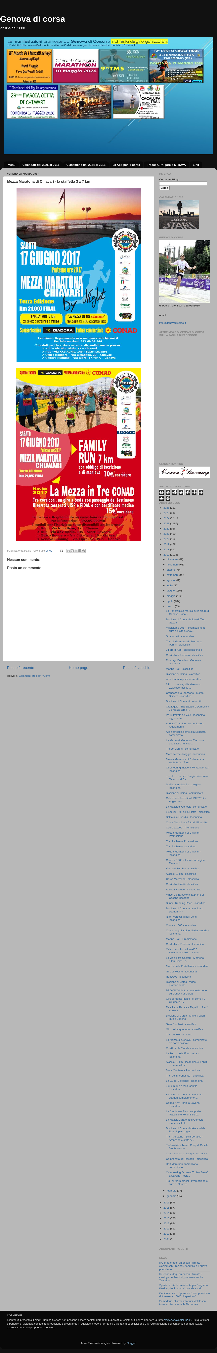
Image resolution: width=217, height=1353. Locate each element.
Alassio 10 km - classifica (181, 873)
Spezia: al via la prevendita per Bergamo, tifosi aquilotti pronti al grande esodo (183, 1287)
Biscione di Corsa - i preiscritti (183, 701)
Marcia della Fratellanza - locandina (187, 966)
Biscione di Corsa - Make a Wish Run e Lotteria (185, 1017)
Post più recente (20, 668)
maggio (171, 595)
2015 (166, 1207)
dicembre (172, 559)
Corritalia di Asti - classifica (182, 884)
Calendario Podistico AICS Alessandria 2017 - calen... (183, 951)
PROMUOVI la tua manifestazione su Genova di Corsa (186, 992)
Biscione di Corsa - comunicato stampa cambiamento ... (184, 1096)
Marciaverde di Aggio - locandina (185, 754)
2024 (166, 518)
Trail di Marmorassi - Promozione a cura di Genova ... (187, 1182)
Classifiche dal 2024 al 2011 (86, 164)
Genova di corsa (32, 19)
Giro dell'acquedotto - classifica (184, 1029)
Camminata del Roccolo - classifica (187, 1158)
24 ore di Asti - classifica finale (184, 649)
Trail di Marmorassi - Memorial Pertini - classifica (184, 643)
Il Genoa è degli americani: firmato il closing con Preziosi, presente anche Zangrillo (181, 1277)
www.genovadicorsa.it (177, 1319)
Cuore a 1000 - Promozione (182, 827)
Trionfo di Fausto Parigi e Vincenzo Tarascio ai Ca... (187, 778)
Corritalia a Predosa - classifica (184, 655)
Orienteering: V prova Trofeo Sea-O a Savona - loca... (187, 1174)
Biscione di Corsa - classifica (183, 674)
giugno (171, 590)
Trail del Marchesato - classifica (185, 1075)
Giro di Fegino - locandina (181, 971)
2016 (166, 1202)
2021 (166, 533)
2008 (166, 1239)
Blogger (131, 1343)
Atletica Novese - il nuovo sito (183, 889)
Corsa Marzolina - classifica (182, 879)
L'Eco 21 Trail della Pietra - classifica (188, 811)
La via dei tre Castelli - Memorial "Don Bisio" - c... (185, 959)
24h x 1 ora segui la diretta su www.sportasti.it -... (183, 686)
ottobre (171, 569)
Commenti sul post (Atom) (34, 675)
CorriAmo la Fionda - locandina (184, 1048)
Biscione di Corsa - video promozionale (181, 983)
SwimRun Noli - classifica (181, 1024)
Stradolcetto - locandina (180, 636)
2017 (166, 554)
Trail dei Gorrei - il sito (179, 1034)
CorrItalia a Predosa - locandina (185, 944)
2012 (166, 1223)
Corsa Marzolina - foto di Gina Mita (187, 822)
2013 (166, 1218)
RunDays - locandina (178, 976)
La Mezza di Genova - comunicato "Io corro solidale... (186, 1041)
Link (196, 164)
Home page (78, 668)
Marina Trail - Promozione (181, 938)
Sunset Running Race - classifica (185, 903)
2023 (166, 523)
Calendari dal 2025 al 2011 (41, 164)
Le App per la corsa (126, 164)
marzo (171, 606)
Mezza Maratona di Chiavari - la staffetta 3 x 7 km (185, 761)
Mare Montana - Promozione (183, 1070)
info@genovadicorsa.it (172, 322)
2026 (166, 507)
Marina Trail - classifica (179, 668)
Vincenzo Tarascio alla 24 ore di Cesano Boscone (185, 896)
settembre (173, 574)
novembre (173, 564)
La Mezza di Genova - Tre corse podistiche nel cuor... (185, 742)
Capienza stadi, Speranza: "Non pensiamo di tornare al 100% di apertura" (184, 1295)
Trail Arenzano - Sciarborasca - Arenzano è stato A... (184, 1138)
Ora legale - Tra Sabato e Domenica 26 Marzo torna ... (187, 708)
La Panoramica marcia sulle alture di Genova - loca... (187, 612)
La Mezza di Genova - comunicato (186, 806)
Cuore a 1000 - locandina (181, 925)
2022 (166, 528)
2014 (166, 1212)
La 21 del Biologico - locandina (184, 1080)
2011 (166, 1228)
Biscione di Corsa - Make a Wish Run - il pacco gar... (185, 1130)
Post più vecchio (136, 668)
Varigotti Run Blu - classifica (182, 868)
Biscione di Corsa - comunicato (184, 793)
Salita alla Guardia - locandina (184, 817)
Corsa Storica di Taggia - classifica (186, 1153)
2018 (166, 549)
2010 (166, 1233)
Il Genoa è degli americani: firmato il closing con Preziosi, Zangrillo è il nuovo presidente (183, 1266)
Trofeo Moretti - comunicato (182, 748)
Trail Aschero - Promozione (182, 841)
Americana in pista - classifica (183, 679)
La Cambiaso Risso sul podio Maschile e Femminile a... (183, 1113)
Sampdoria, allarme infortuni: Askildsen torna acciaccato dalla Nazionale (182, 1303)
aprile (170, 601)
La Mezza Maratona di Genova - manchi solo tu (185, 1121)
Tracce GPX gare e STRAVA (166, 164)
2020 (166, 538)
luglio (170, 585)
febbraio (172, 1190)
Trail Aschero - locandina (180, 846)
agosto (171, 580)
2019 (166, 544)
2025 (166, 512)
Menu (12, 164)
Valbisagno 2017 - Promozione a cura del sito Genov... (185, 629)
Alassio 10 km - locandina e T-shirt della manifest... (186, 1063)
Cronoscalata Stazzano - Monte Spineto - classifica (185, 694)
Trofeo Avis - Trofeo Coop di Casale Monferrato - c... (187, 1147)
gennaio (172, 1196)
